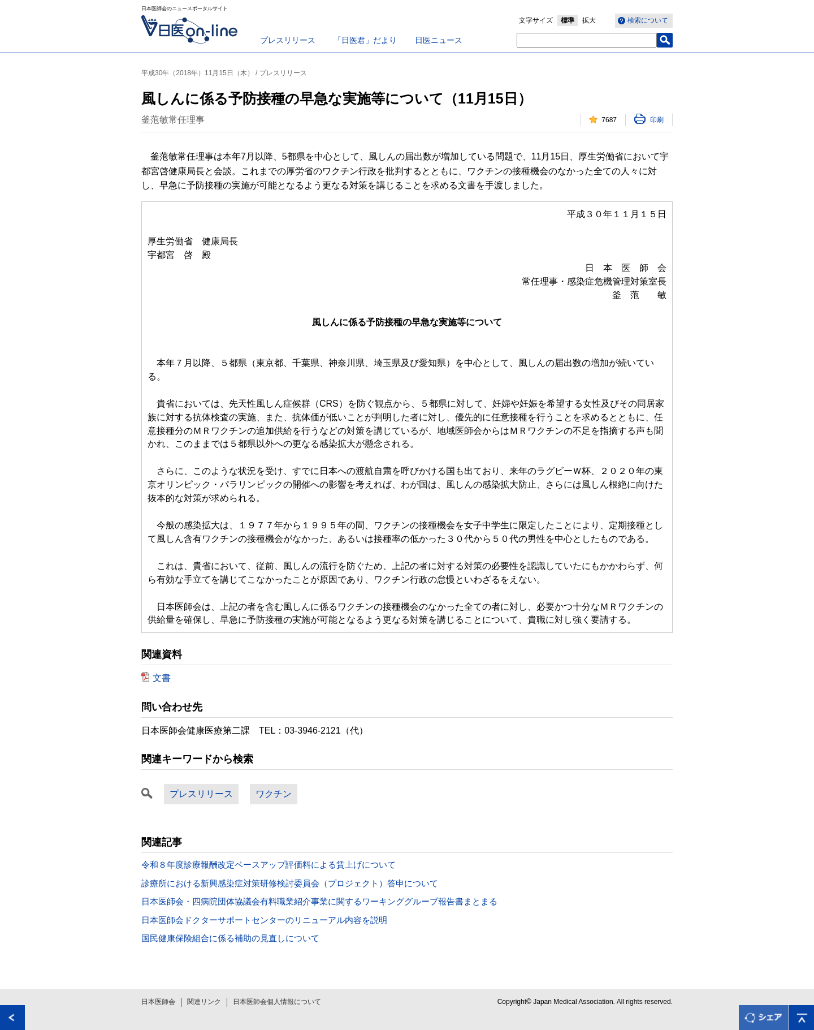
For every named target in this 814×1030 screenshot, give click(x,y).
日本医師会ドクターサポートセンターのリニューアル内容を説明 (264, 920)
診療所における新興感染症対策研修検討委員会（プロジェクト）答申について (289, 883)
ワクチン (274, 794)
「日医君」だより (365, 40)
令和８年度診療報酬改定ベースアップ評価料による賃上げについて (268, 864)
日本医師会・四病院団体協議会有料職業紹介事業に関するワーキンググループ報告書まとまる (319, 901)
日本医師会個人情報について (277, 1002)
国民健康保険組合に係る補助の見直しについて (230, 938)
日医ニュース (438, 40)
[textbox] (587, 40)
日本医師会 (158, 1002)
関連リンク (204, 1002)
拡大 (589, 20)
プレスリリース (287, 40)
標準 (567, 20)
